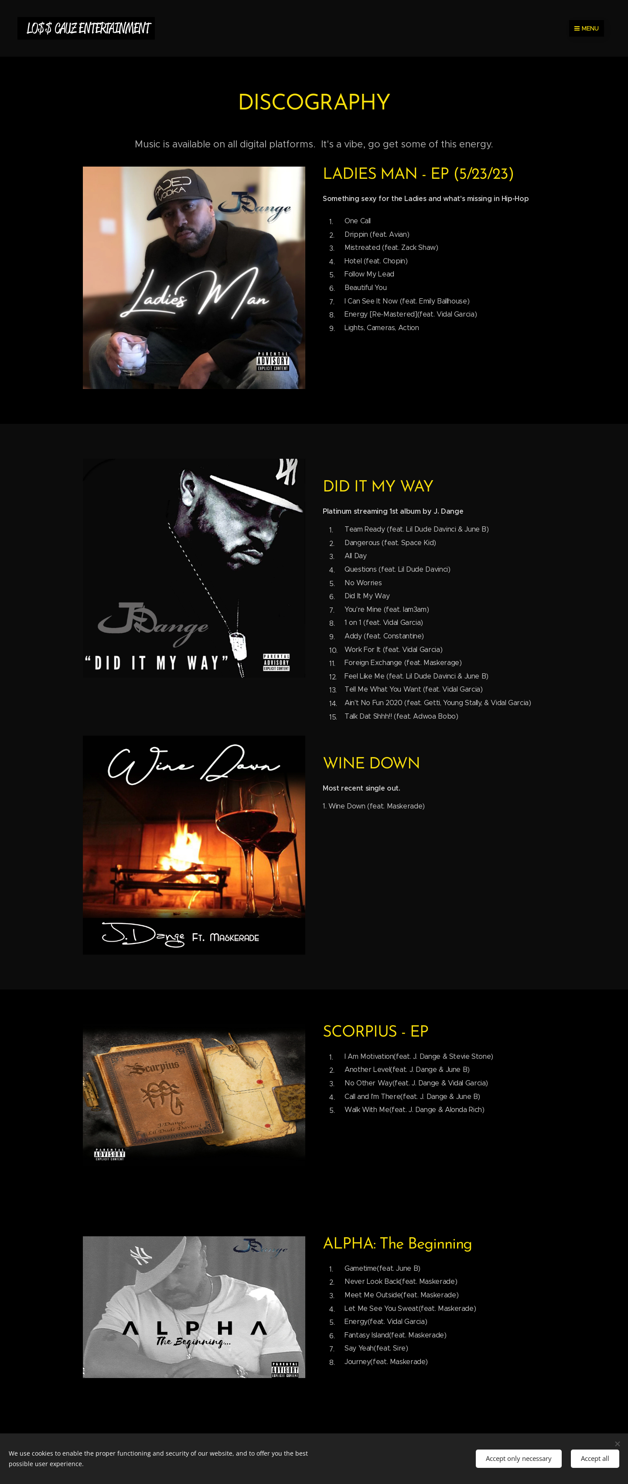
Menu (586, 28)
